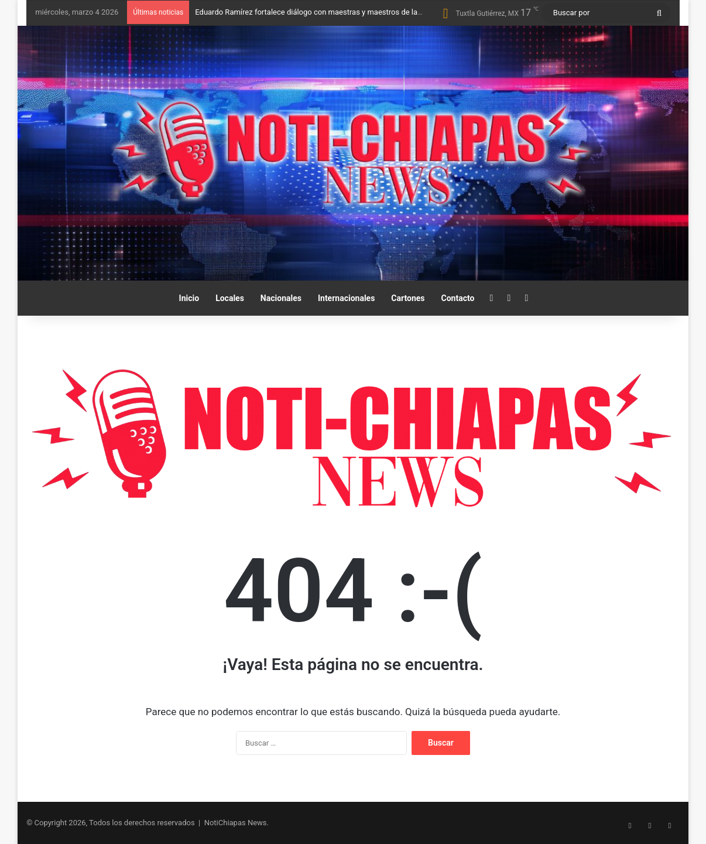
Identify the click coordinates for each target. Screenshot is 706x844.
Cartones (407, 298)
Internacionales (346, 298)
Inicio (189, 298)
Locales (229, 298)
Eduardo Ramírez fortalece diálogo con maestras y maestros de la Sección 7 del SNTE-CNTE (350, 12)
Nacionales (281, 298)
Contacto (458, 298)
